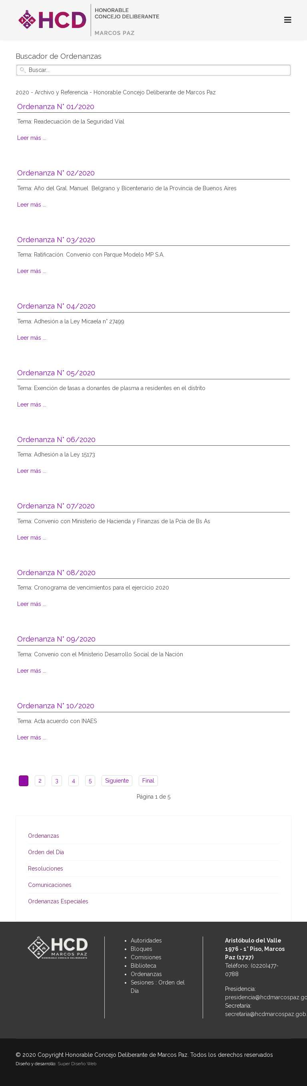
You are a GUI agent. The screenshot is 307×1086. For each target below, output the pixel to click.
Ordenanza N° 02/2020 (56, 173)
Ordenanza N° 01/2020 (55, 106)
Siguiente (117, 780)
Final (148, 780)
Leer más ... (31, 138)
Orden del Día (46, 852)
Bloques (141, 949)
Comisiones (146, 957)
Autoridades (146, 940)
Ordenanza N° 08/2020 (56, 572)
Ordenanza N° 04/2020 (56, 306)
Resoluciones (45, 868)
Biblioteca (143, 965)
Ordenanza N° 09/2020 (56, 639)
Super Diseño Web (77, 1063)
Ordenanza (145, 974)
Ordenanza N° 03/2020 (56, 239)
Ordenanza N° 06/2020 (56, 439)
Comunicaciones (50, 885)
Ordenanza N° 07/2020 (56, 506)
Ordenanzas (43, 836)
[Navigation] (287, 20)
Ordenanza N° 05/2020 (56, 373)
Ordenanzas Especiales (58, 901)
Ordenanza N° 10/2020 (55, 705)
